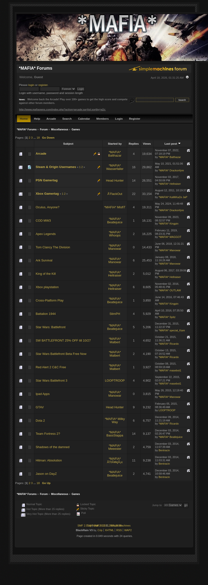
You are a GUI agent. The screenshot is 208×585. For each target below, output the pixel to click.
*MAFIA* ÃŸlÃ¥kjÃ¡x (115, 460)
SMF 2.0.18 (84, 525)
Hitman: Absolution (49, 460)
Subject (68, 143)
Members (102, 118)
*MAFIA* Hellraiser (169, 183)
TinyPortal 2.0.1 (95, 525)
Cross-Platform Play (50, 300)
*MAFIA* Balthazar (115, 153)
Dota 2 (40, 420)
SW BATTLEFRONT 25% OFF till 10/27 (63, 340)
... (35, 137)
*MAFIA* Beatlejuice (114, 220)
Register (134, 118)
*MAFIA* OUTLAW (169, 290)
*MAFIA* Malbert (115, 340)
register (43, 84)
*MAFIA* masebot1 (169, 370)
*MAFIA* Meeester (114, 447)
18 (38, 137)
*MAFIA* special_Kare (171, 330)
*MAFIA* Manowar (114, 247)
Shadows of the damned (52, 447)
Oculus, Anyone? (47, 207)
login (31, 84)
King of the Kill (46, 274)
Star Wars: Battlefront (51, 327)
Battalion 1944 (46, 314)
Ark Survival (44, 260)
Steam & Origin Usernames (56, 167)
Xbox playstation (47, 287)
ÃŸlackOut (115, 194)
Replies (134, 143)
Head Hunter (115, 180)
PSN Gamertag (47, 180)
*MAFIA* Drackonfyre (171, 170)
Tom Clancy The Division (53, 247)
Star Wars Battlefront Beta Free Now (61, 354)
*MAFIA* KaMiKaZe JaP (172, 197)
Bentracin (164, 450)
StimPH (114, 314)
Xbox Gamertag (47, 193)
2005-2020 (115, 525)
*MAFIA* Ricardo (168, 343)
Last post (173, 143)
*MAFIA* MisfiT (114, 207)
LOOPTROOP (115, 380)
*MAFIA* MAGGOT (169, 236)
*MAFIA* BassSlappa (115, 433)
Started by (115, 143)
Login (119, 118)
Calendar (84, 118)
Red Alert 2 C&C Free (51, 367)
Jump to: (157, 505)
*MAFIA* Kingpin (168, 223)
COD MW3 (43, 220)
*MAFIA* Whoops (115, 233)
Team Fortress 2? (48, 433)
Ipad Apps (43, 394)
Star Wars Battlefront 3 (51, 380)
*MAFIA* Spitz (166, 317)
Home (24, 118)
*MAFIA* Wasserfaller (114, 167)
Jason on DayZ (46, 474)
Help (37, 118)
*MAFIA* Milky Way (115, 420)
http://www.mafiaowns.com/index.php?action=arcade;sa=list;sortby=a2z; (62, 109)
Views (147, 143)
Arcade (51, 118)
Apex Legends (46, 234)
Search (67, 118)
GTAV (40, 407)
